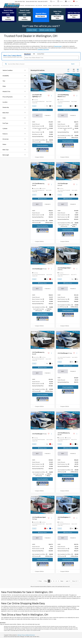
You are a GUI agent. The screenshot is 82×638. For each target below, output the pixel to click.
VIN (49, 54)
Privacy (23, 635)
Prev (45, 581)
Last (68, 581)
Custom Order (32, 30)
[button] (52, 82)
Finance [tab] (48, 115)
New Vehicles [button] (21, 5)
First (40, 581)
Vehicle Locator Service (47, 30)
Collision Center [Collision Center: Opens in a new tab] (65, 5)
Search (72, 64)
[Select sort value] (69, 70)
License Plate (56, 54)
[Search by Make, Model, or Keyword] (39, 64)
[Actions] (51, 95)
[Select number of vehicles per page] (75, 581)
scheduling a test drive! (43, 49)
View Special (41, 16)
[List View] (78, 70)
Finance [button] (50, 5)
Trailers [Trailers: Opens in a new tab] (45, 5)
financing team (57, 46)
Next (62, 581)
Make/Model (41, 54)
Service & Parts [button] (56, 5)
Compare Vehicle (39, 157)
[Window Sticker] (42, 110)
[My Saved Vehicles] (75, 1)
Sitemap (19, 635)
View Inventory (8, 18)
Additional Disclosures (30, 635)
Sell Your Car (39, 5)
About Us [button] (77, 5)
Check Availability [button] (42, 145)
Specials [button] (72, 5)
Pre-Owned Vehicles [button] (30, 5)
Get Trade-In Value (57, 17)
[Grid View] (73, 70)
